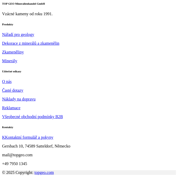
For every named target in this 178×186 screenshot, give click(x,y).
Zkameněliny (13, 52)
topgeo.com (44, 172)
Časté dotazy (12, 90)
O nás (7, 81)
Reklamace (11, 108)
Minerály (9, 61)
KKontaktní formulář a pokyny (27, 137)
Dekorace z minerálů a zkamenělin (30, 43)
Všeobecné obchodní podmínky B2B (32, 116)
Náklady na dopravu (19, 99)
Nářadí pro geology (18, 34)
